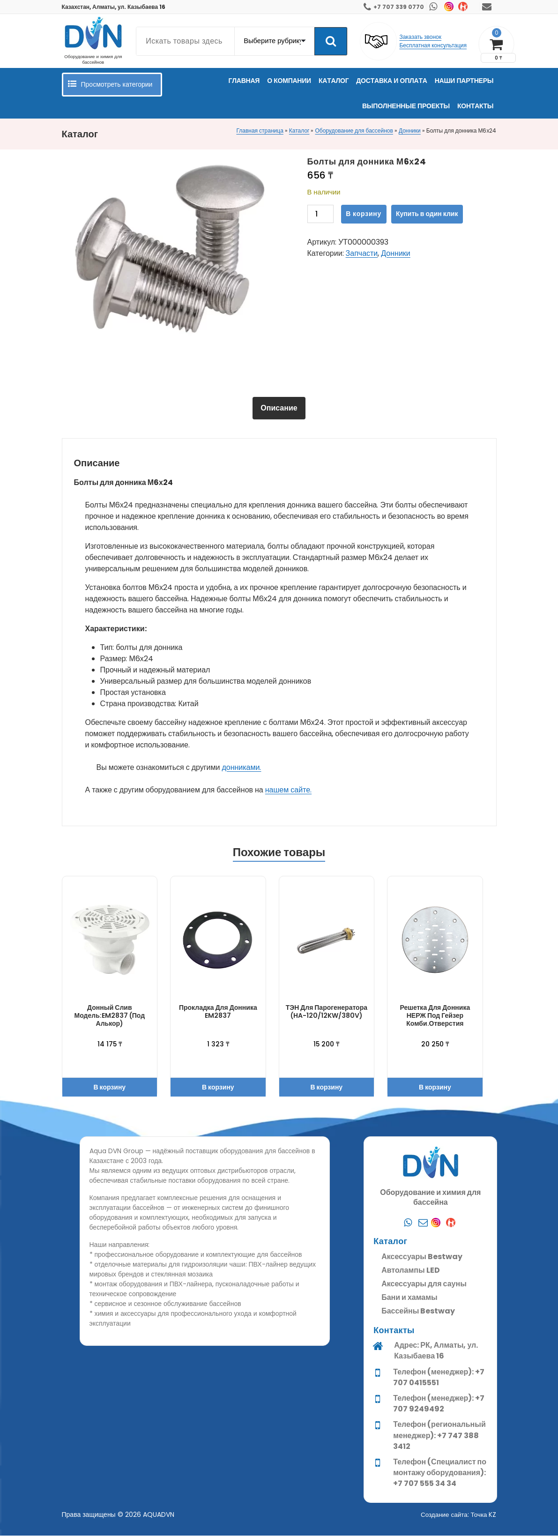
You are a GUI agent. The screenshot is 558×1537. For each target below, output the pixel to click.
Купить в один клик (427, 213)
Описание (278, 408)
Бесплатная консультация (433, 45)
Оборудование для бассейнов (354, 130)
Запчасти (362, 253)
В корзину (363, 213)
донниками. (241, 768)
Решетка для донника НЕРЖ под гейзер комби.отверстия (435, 1017)
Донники (410, 130)
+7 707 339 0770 (398, 7)
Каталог (299, 130)
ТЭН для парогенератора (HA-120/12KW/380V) (326, 1013)
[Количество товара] (320, 214)
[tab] (279, 408)
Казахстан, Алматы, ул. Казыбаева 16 (114, 7)
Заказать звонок (420, 37)
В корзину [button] (109, 1088)
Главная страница (259, 130)
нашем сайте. (288, 790)
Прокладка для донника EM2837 (218, 1013)
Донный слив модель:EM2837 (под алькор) (109, 1017)
